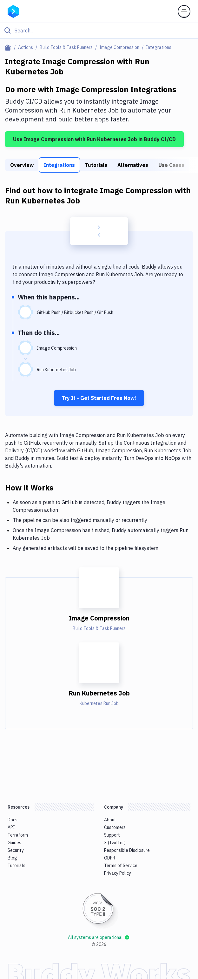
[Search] (104, 30)
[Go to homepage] (13, 11)
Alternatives (132, 165)
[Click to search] (99, 30)
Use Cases (171, 165)
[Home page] (9, 47)
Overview (22, 165)
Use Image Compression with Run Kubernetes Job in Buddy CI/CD (94, 139)
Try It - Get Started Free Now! (99, 398)
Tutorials (96, 165)
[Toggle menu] (184, 11)
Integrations (59, 165)
